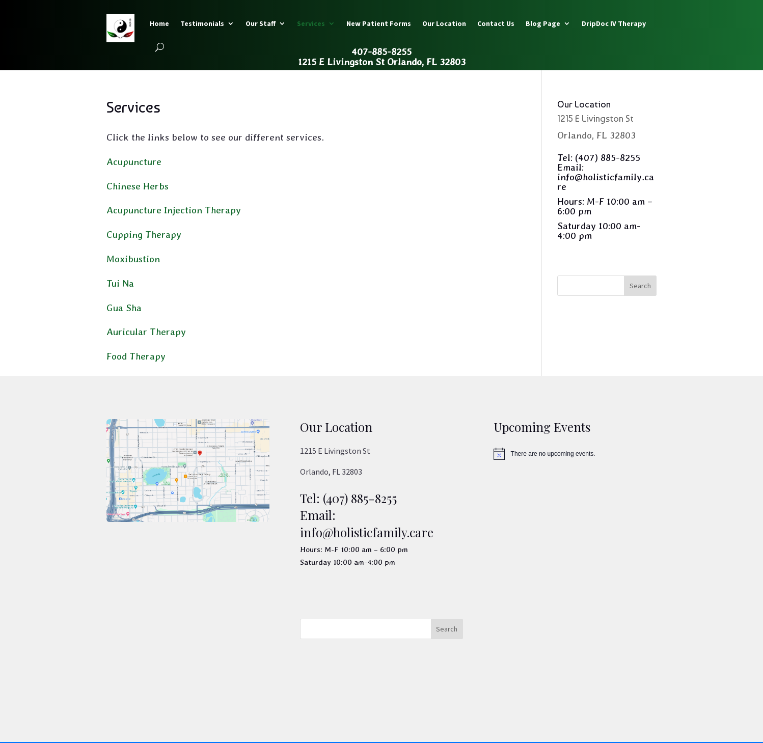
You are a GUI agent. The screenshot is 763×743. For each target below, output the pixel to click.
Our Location (444, 23)
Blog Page (543, 23)
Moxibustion (133, 259)
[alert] (575, 454)
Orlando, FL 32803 (596, 135)
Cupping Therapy (143, 234)
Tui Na (120, 283)
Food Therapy (136, 356)
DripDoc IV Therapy (614, 23)
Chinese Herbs (137, 186)
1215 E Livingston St (595, 118)
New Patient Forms (378, 23)
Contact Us (495, 23)
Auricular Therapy (146, 332)
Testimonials (202, 23)
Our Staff (261, 23)
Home (159, 23)
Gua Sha (124, 308)
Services (311, 23)
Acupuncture (133, 162)
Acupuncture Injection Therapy (173, 210)
